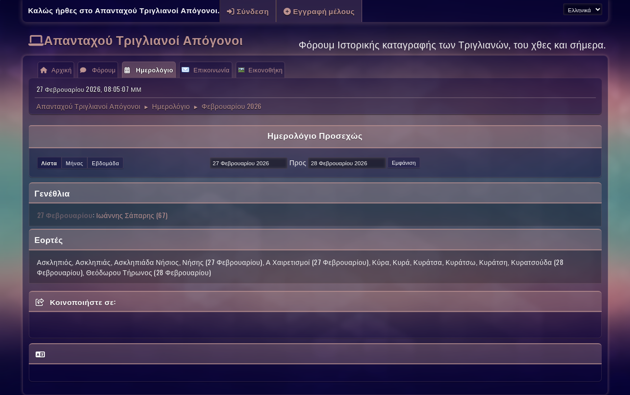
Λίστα (49, 163)
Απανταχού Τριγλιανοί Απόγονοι (143, 39)
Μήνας (74, 163)
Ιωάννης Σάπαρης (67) (132, 215)
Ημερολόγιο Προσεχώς (315, 135)
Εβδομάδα (105, 163)
